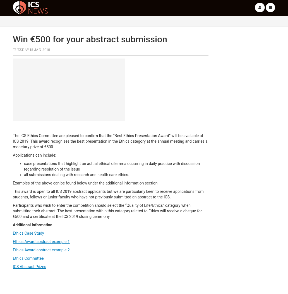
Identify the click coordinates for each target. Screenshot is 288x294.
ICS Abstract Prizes (29, 266)
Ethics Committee (28, 258)
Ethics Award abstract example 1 (41, 241)
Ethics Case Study (28, 233)
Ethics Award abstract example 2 (41, 250)
